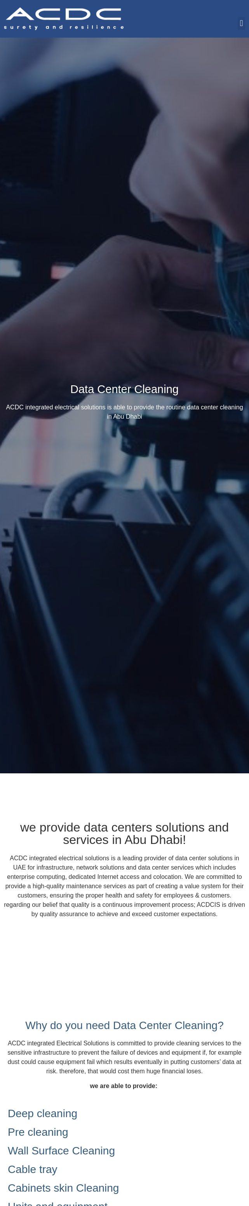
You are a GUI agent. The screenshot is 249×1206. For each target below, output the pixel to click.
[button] (241, 23)
